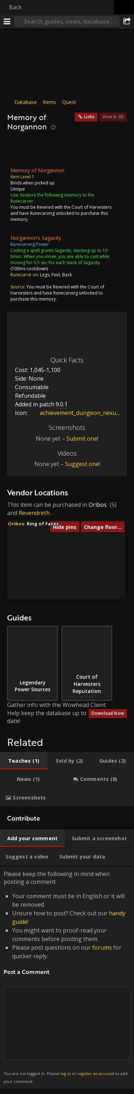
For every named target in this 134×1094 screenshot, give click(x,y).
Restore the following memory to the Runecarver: (52, 198)
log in (65, 1073)
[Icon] (19, 151)
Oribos (98, 505)
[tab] (24, 761)
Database (25, 102)
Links (89, 117)
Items (49, 102)
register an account (95, 1073)
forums (102, 947)
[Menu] (7, 21)
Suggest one (82, 464)
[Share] (127, 21)
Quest (69, 102)
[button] (62, 582)
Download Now (107, 713)
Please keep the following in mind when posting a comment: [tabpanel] (67, 977)
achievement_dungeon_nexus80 (77, 413)
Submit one (81, 438)
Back (15, 7)
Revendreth (34, 513)
